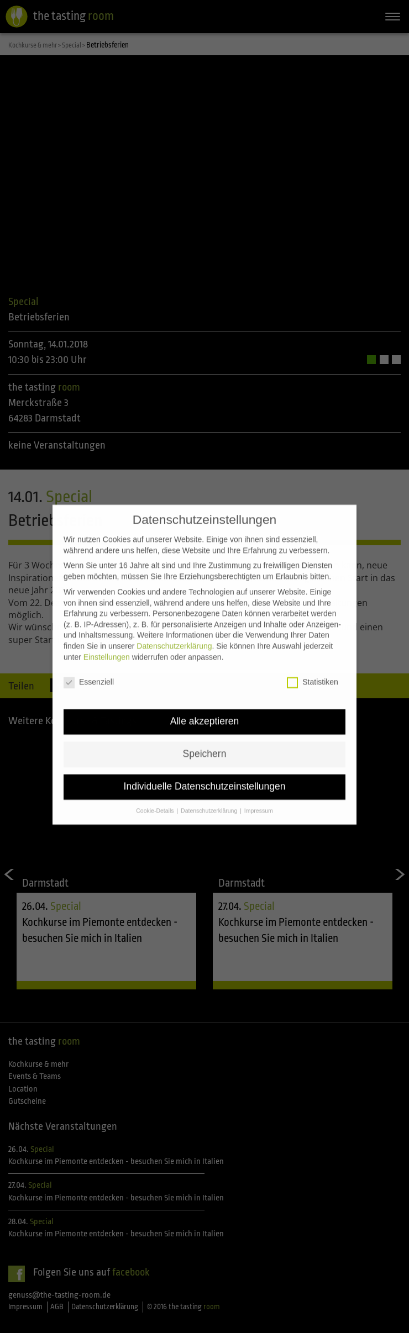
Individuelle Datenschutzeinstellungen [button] (205, 767)
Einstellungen (106, 637)
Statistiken (312, 663)
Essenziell (89, 663)
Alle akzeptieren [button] (204, 702)
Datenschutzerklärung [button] (210, 791)
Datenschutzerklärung (174, 626)
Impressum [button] (258, 791)
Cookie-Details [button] (155, 791)
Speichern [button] (205, 734)
